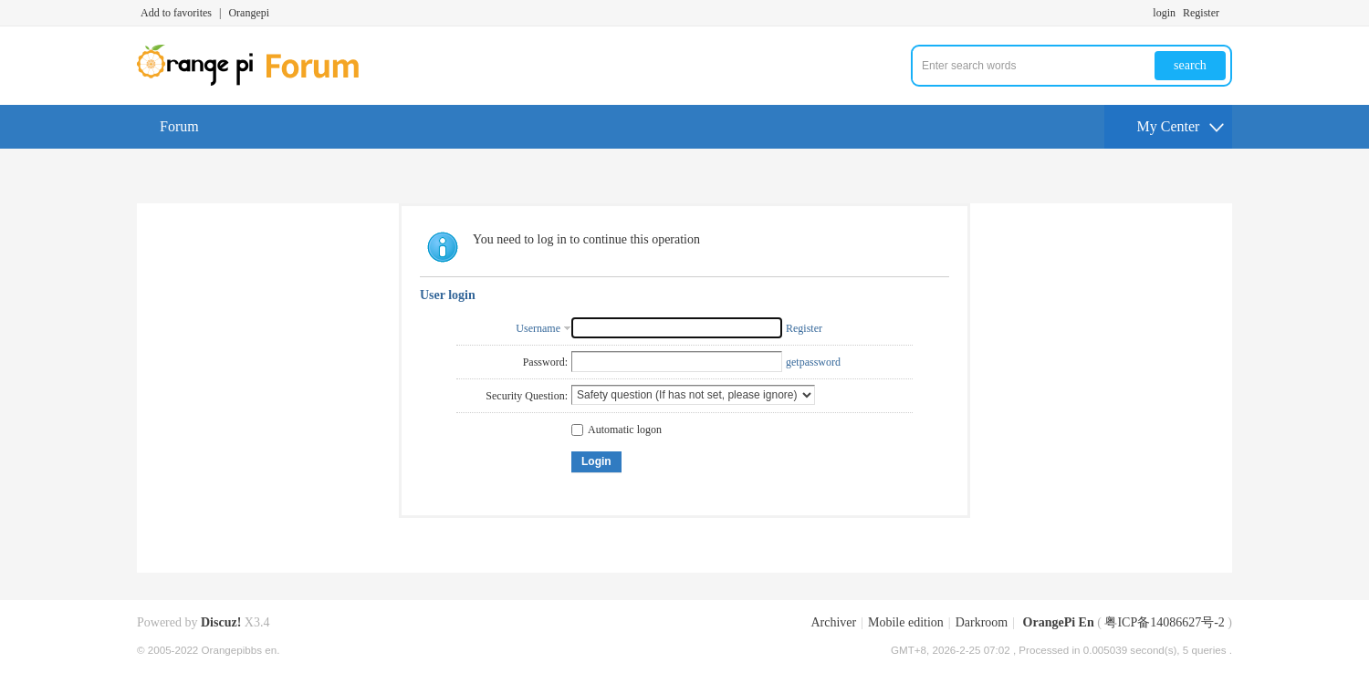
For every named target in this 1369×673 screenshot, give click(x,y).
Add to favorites (176, 12)
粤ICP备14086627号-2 (1164, 622)
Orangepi (248, 12)
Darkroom (982, 622)
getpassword (813, 362)
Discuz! (221, 622)
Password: (545, 362)
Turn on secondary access (1227, 13)
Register (1201, 12)
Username (538, 328)
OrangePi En (1058, 622)
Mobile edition (906, 622)
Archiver (833, 622)
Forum (179, 126)
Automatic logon (616, 429)
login (1164, 12)
